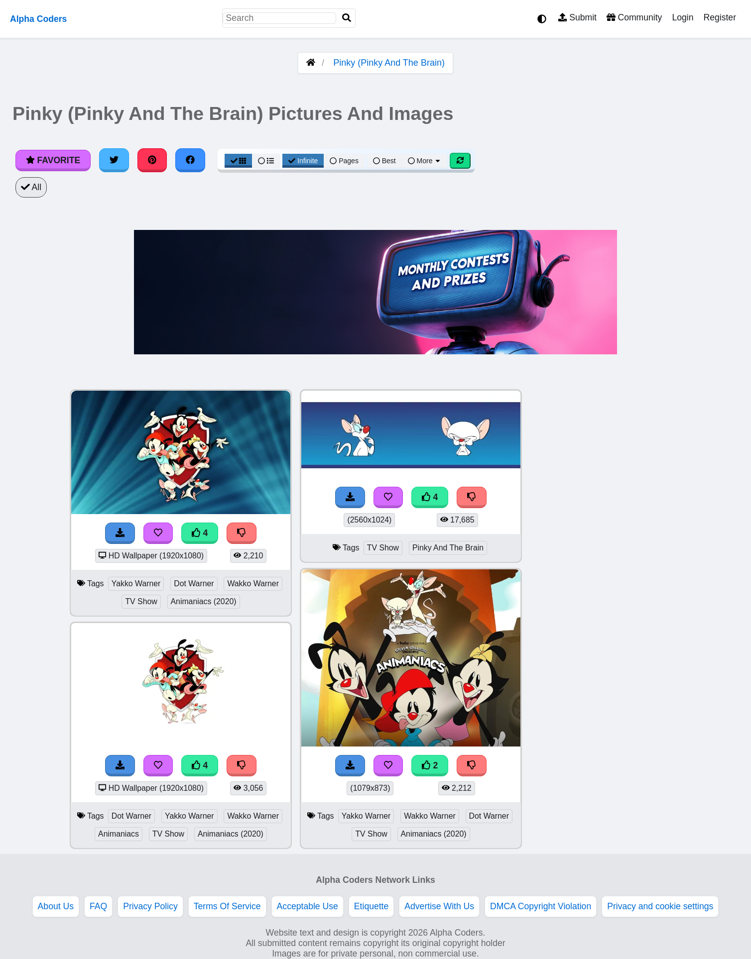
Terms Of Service (227, 906)
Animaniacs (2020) (204, 601)
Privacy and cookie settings (660, 906)
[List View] (266, 161)
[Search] (346, 18)
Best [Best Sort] (384, 161)
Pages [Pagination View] (344, 161)
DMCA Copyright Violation (540, 906)
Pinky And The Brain (448, 547)
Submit (577, 17)
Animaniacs (118, 834)
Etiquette (371, 906)
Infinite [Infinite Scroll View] (303, 161)
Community (634, 17)
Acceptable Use (307, 906)
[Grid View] (238, 161)
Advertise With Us (439, 906)
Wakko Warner (253, 583)
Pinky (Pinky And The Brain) (389, 63)
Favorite (53, 160)
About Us (56, 906)
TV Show (141, 601)
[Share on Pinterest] (152, 160)
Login (682, 17)
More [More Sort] (425, 161)
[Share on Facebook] (190, 160)
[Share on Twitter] (114, 160)
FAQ (98, 906)
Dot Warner (194, 583)
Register (719, 17)
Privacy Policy (150, 906)
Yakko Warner (136, 583)
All (31, 187)
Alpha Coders (38, 19)
